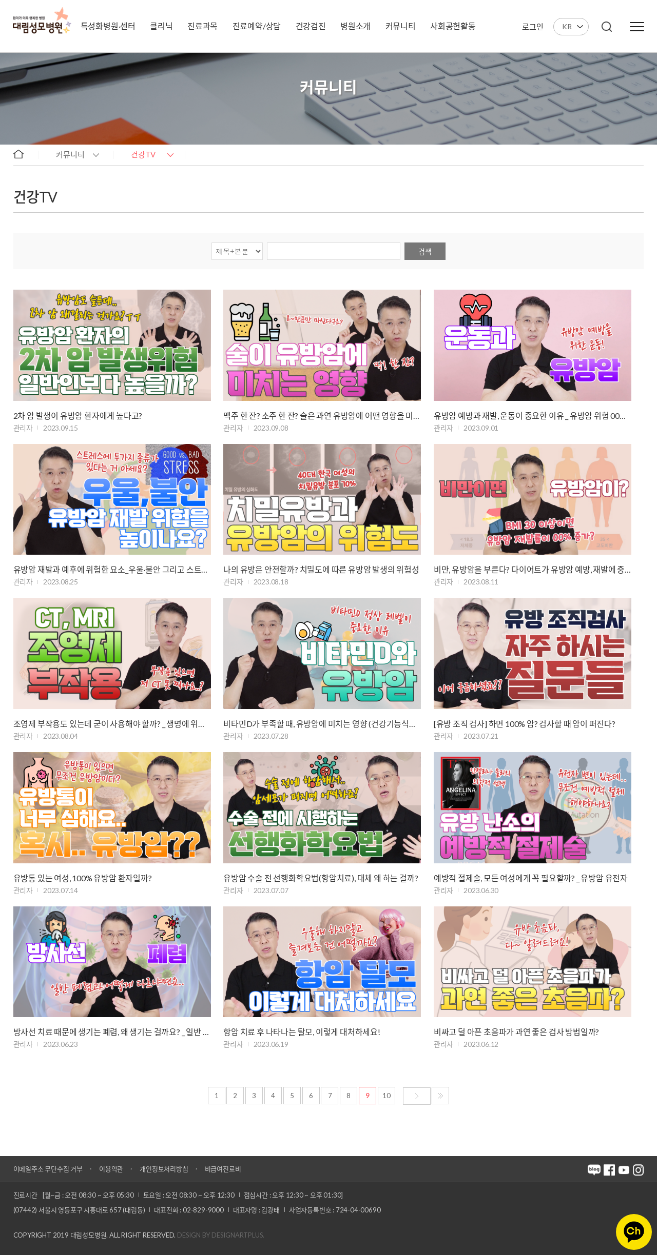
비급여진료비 (223, 1169)
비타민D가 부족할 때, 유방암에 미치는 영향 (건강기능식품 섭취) (322, 723)
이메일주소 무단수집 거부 (48, 1169)
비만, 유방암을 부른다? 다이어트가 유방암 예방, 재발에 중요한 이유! (532, 569)
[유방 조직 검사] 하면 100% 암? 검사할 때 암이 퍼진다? (524, 723)
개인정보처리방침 (164, 1169)
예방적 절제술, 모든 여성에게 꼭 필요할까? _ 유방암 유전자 (531, 878)
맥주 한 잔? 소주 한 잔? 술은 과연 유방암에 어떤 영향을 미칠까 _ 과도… (322, 415)
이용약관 (111, 1169)
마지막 (440, 1095)
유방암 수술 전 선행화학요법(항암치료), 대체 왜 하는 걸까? (320, 878)
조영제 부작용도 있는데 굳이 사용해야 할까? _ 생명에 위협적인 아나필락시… (112, 723)
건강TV (143, 154)
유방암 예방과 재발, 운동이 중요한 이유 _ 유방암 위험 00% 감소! (532, 415)
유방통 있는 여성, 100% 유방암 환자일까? (82, 878)
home (23, 154)
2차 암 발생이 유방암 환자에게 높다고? (78, 415)
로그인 (532, 27)
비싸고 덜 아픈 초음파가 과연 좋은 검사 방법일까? (516, 1032)
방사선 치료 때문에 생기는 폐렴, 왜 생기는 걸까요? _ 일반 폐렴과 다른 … (112, 1032)
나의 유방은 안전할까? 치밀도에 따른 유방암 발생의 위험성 (321, 569)
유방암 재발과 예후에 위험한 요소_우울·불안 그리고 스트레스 (112, 569)
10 (386, 1095)
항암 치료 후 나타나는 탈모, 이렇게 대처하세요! (301, 1032)
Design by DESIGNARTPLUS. (220, 1235)
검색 (425, 251)
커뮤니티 (70, 154)
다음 (417, 1096)
